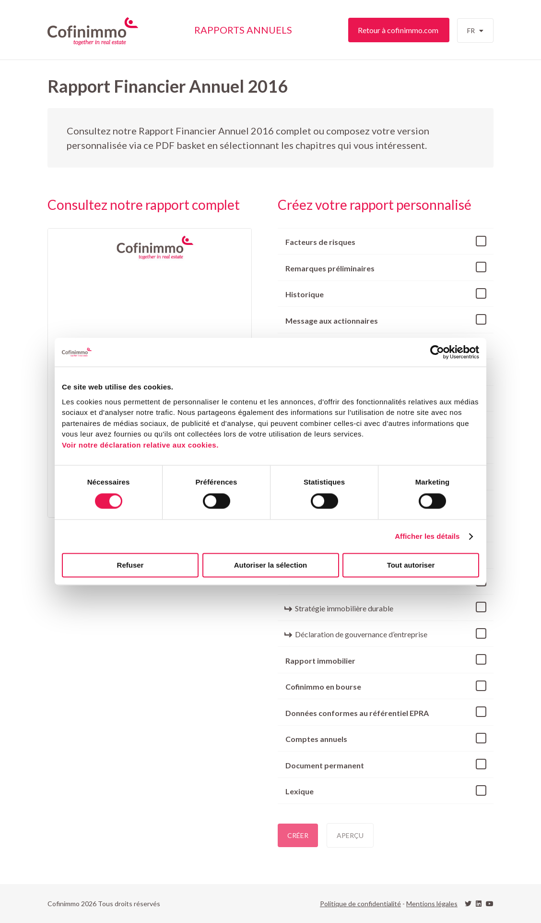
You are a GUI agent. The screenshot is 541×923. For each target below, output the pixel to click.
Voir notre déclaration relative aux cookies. (140, 445)
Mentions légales (432, 903)
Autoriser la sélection (270, 565)
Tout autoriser (411, 565)
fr (472, 34)
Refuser (130, 565)
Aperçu (350, 835)
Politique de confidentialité (360, 903)
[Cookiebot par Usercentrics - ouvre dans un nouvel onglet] (437, 352)
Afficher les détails (427, 536)
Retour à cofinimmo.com (399, 30)
